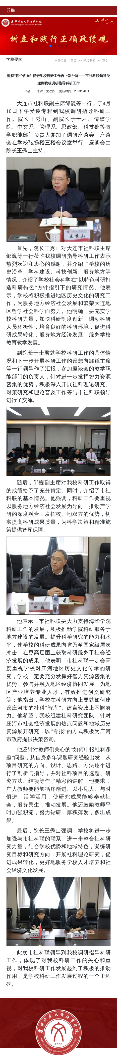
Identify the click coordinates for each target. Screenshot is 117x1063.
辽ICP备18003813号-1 (50, 1061)
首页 (74, 60)
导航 (10, 10)
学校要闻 (89, 60)
